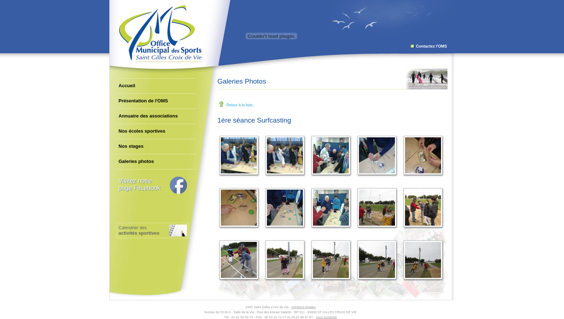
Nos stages (131, 146)
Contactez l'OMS (431, 46)
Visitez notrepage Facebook (139, 184)
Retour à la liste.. (241, 105)
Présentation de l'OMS (143, 100)
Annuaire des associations (148, 116)
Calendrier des (139, 230)
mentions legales (303, 307)
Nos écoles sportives (142, 131)
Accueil (127, 85)
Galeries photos (136, 161)
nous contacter (326, 317)
